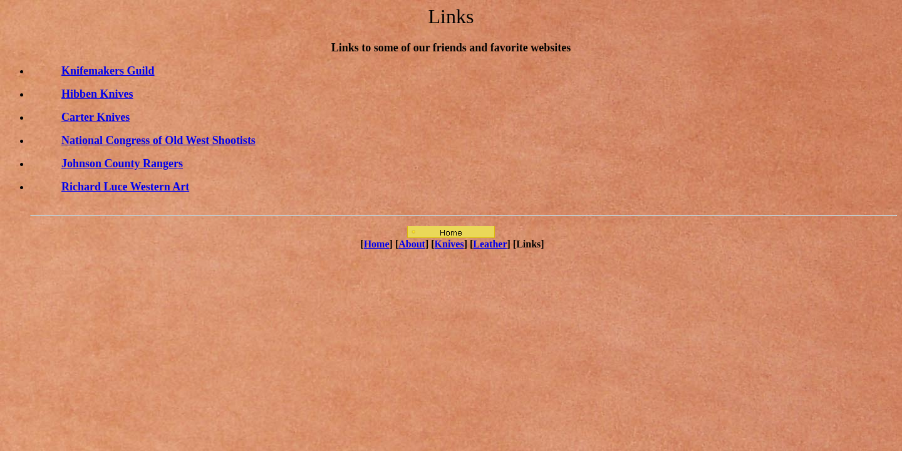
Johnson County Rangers (122, 163)
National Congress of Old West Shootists (158, 140)
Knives (449, 244)
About (411, 244)
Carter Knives (95, 117)
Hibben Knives (97, 94)
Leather (490, 244)
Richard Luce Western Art (125, 186)
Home (377, 244)
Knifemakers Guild (108, 71)
